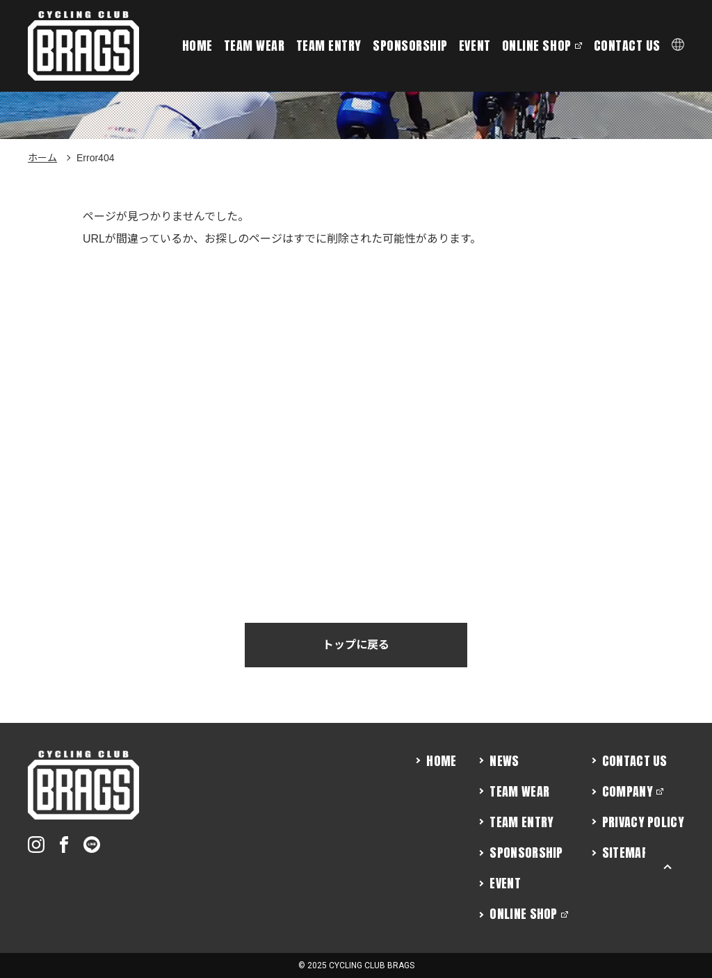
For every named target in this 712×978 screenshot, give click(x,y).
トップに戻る (356, 645)
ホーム (42, 157)
